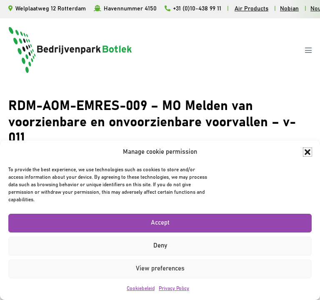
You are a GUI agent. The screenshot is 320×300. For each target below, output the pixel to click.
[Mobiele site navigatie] (308, 50)
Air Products (251, 9)
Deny (160, 245)
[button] (307, 152)
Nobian (289, 9)
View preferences (160, 268)
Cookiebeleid (141, 288)
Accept (160, 223)
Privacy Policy (174, 288)
